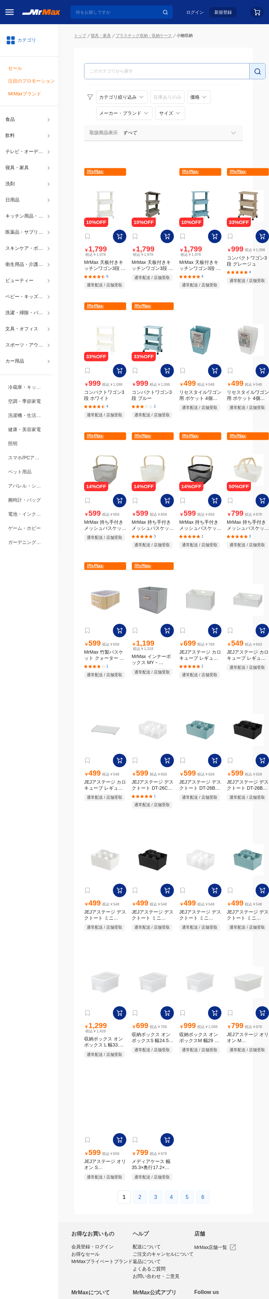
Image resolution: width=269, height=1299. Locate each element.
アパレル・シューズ (29, 486)
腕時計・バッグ (24, 500)
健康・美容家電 (24, 429)
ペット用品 (19, 471)
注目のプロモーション (31, 81)
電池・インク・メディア (29, 514)
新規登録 (223, 12)
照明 (12, 443)
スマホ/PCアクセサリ (29, 457)
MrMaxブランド (24, 93)
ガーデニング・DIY (28, 542)
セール (15, 68)
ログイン (195, 12)
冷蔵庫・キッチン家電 (29, 387)
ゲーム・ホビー (24, 528)
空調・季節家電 (24, 401)
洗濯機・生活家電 (27, 415)
